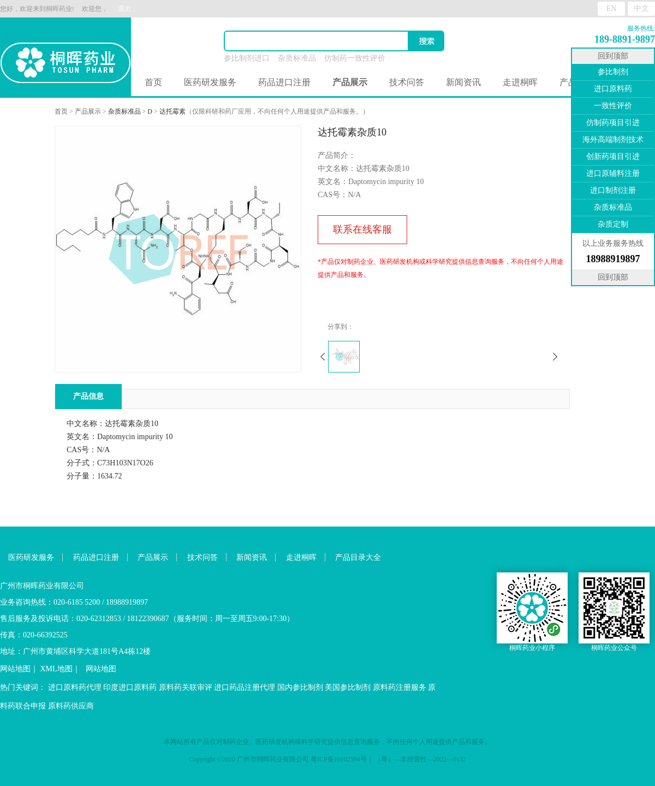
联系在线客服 (362, 229)
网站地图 (15, 669)
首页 (153, 82)
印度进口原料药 (130, 687)
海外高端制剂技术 (613, 139)
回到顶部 (613, 56)
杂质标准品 (297, 58)
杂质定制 (613, 224)
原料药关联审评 (185, 687)
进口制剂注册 (613, 190)
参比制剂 (613, 72)
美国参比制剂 (348, 687)
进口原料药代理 (75, 687)
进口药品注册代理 (244, 687)
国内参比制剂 (300, 687)
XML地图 (56, 669)
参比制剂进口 (247, 58)
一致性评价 (613, 106)
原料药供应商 (71, 706)
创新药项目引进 (613, 156)
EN (611, 8)
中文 (641, 8)
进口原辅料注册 (613, 173)
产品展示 (88, 111)
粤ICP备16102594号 (339, 759)
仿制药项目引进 (613, 123)
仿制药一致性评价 (354, 58)
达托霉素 (172, 111)
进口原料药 (613, 89)
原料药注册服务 (399, 687)
